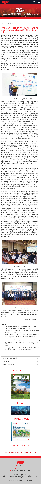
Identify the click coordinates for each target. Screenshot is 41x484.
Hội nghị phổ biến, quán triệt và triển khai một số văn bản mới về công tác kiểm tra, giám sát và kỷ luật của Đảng (22, 348)
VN (34, 2)
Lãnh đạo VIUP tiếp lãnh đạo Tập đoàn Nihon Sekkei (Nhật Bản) (22, 340)
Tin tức (3, 23)
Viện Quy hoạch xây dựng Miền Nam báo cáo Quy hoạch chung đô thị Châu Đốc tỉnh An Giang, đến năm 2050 (20, 327)
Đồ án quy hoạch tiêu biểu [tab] (20, 358)
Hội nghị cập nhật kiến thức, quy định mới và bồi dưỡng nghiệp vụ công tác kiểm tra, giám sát (22, 331)
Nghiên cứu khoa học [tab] (20, 364)
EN (31, 2)
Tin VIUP (10, 23)
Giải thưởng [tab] (20, 361)
